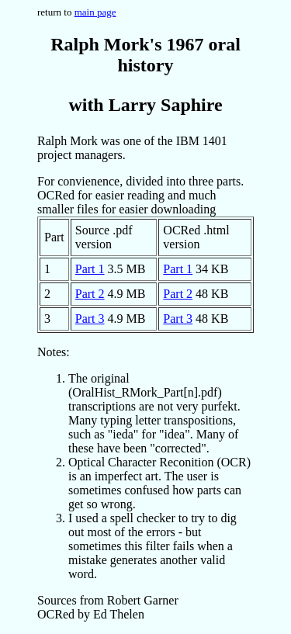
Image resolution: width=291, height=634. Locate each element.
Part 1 (90, 268)
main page (95, 12)
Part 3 (90, 318)
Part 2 (90, 293)
